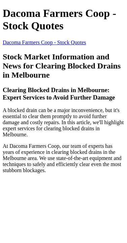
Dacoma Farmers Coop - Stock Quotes (44, 42)
